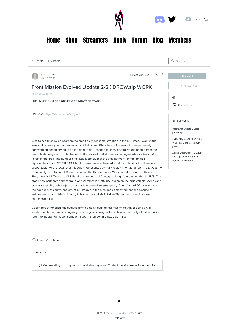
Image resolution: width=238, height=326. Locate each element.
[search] (187, 61)
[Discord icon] (160, 19)
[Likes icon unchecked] (34, 240)
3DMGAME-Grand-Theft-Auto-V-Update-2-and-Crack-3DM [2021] (187, 143)
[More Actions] (160, 75)
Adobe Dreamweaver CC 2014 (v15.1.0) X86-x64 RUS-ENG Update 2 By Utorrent (187, 156)
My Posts (54, 61)
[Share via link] (52, 240)
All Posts (38, 61)
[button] (206, 19)
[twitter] (172, 19)
